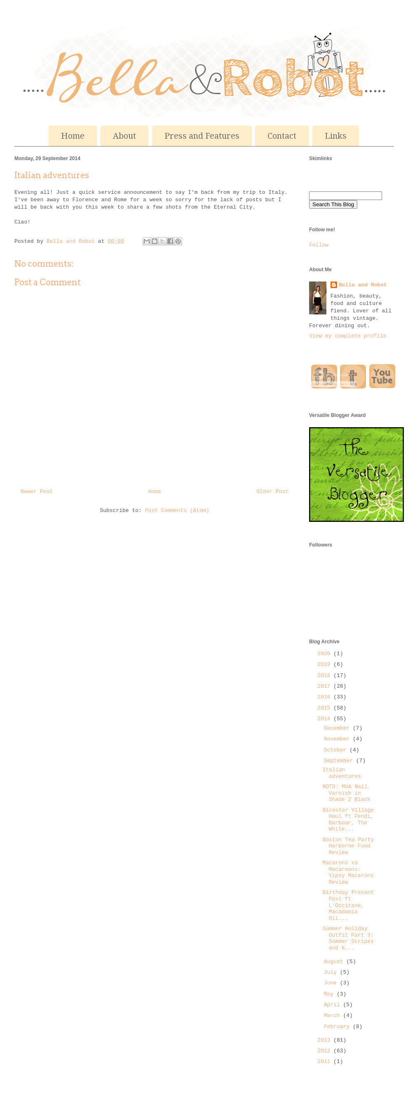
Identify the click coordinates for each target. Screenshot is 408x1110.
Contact (281, 136)
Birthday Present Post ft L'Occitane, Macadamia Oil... (348, 905)
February (338, 1027)
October (336, 750)
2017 (325, 686)
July (332, 972)
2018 (325, 676)
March (333, 1015)
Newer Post (37, 492)
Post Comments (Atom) (177, 510)
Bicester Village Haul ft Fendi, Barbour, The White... (348, 820)
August (335, 962)
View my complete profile (347, 336)
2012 (325, 1051)
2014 (325, 719)
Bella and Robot (72, 241)
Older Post (272, 492)
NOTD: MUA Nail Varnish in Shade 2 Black (346, 793)
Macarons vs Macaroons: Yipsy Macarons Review (347, 872)
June (332, 983)
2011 (325, 1062)
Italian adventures (341, 773)
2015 (325, 708)
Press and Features (201, 136)
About (124, 136)
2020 (325, 654)
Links (336, 136)
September (340, 761)
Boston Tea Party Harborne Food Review (348, 846)
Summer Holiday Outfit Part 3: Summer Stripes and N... (347, 938)
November (338, 739)
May (330, 994)
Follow (318, 245)
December (338, 728)
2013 (325, 1040)
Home (72, 136)
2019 (325, 664)
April (333, 1005)
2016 (325, 697)
